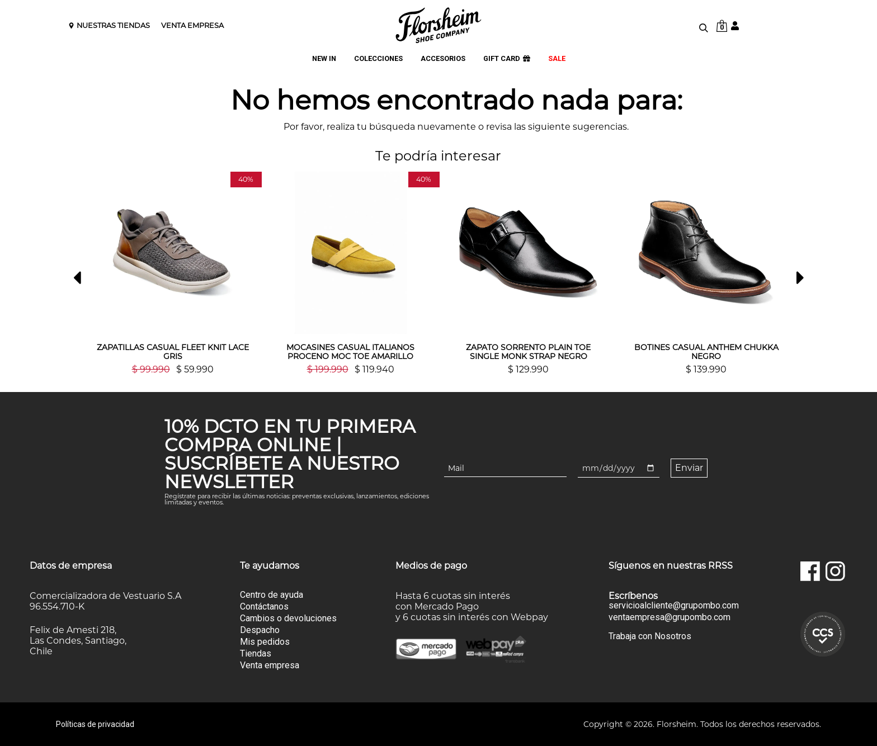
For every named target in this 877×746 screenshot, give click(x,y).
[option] (173, 273)
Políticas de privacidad (95, 724)
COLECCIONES (378, 59)
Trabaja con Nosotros (650, 636)
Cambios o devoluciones (288, 618)
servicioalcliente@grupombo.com (674, 605)
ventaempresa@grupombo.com (669, 617)
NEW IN (324, 59)
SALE (556, 59)
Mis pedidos (265, 641)
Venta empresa (269, 665)
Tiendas (255, 653)
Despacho (260, 630)
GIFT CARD (506, 59)
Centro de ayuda (271, 594)
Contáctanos (264, 606)
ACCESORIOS (443, 59)
